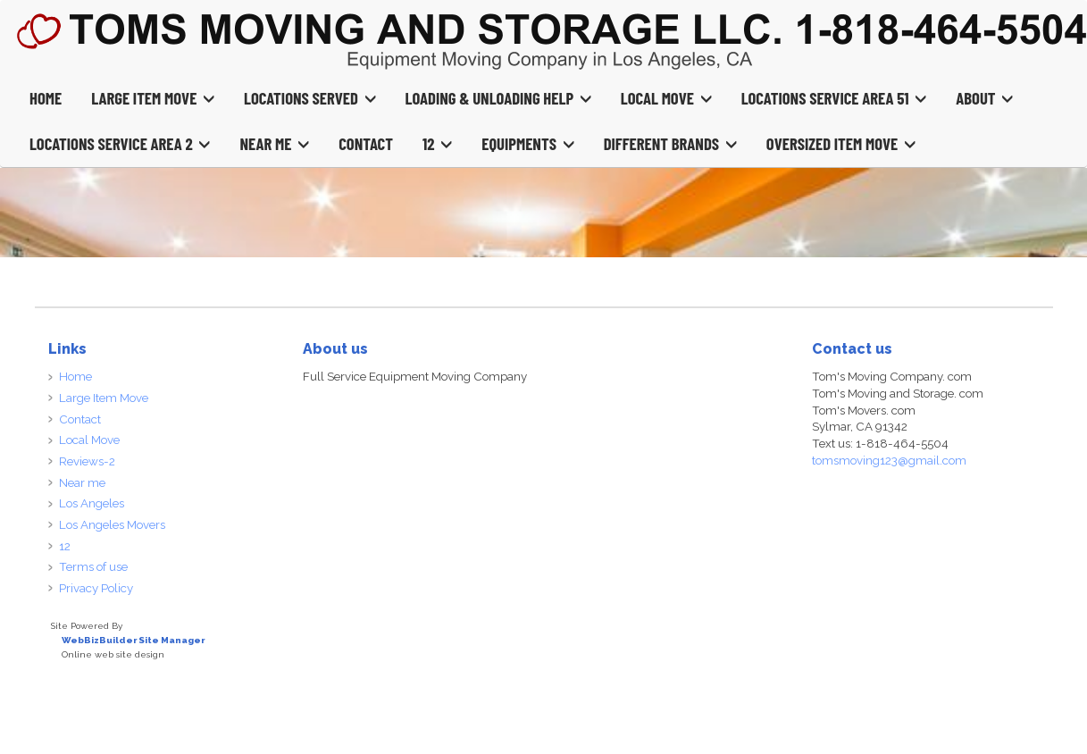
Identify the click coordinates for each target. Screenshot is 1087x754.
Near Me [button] (274, 143)
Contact (366, 143)
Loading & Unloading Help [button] (498, 98)
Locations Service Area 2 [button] (119, 143)
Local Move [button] (666, 98)
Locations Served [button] (310, 98)
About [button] (984, 98)
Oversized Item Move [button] (841, 143)
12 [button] (437, 143)
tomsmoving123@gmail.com (889, 460)
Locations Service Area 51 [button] (834, 98)
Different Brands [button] (670, 143)
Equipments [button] (527, 143)
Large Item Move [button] (152, 98)
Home (45, 98)
